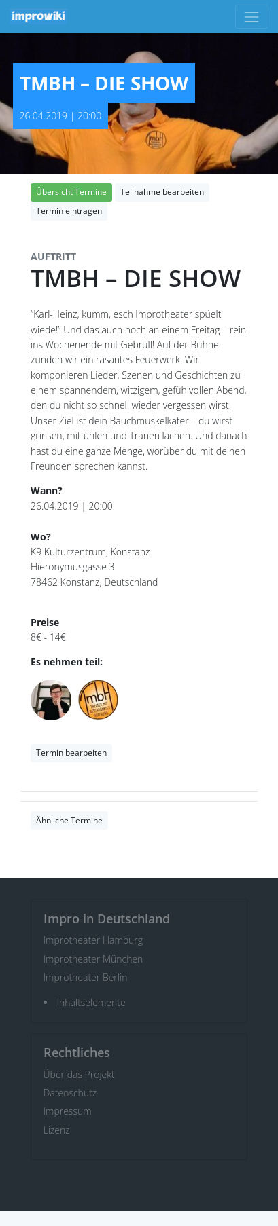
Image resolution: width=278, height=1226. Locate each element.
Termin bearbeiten (71, 752)
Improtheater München (93, 958)
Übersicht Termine (71, 192)
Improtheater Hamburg (93, 939)
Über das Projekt (79, 1074)
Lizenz (57, 1129)
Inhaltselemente (91, 1002)
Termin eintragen (69, 211)
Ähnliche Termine (69, 820)
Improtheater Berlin (86, 977)
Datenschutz (70, 1092)
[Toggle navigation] (251, 17)
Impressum (68, 1110)
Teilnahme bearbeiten (162, 192)
